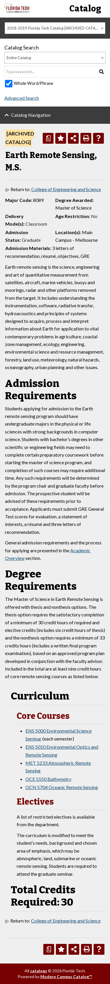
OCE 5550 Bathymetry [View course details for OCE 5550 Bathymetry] (48, 779)
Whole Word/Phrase (33, 83)
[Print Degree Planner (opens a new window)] (48, 138)
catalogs (38, 970)
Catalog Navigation (31, 115)
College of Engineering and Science (66, 189)
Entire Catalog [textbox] (19, 57)
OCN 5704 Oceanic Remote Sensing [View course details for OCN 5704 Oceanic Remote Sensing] (61, 787)
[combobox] (55, 28)
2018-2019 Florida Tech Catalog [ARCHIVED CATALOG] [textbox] (55, 28)
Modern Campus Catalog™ (66, 976)
